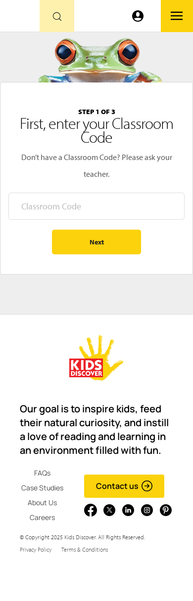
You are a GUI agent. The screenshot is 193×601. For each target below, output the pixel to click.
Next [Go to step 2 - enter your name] (97, 242)
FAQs (42, 473)
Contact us (124, 486)
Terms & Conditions (84, 549)
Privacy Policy (35, 549)
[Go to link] (20, 18)
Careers (42, 517)
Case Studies (42, 487)
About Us (42, 502)
